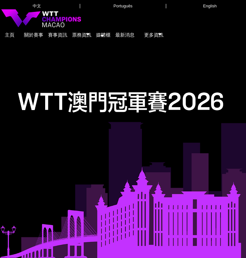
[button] (81, 33)
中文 (37, 6)
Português (122, 6)
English (210, 6)
